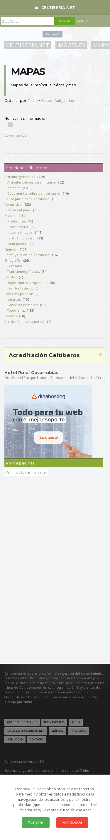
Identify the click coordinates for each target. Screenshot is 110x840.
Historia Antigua (20, 232)
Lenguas (13, 299)
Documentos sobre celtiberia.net (33, 193)
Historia (10, 215)
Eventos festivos (19, 288)
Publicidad (15, 739)
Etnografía (12, 260)
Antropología (17, 188)
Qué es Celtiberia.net (22, 722)
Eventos (10, 277)
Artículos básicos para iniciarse (31, 182)
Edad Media (16, 243)
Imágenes (71, 45)
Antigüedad (65, 100)
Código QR (52, 34)
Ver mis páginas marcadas (26, 472)
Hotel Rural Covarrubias (31, 372)
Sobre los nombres (22, 305)
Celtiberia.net (55, 7)
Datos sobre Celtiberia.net (25, 731)
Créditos (57, 731)
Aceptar (36, 822)
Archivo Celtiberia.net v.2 (24, 321)
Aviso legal (78, 731)
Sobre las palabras (18, 294)
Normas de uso (54, 722)
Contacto (36, 739)
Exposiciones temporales (27, 282)
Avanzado (85, 21)
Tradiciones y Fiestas (23, 271)
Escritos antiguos (17, 210)
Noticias (10, 316)
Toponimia (15, 310)
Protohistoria (17, 226)
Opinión (10, 249)
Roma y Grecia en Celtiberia (26, 255)
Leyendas (14, 266)
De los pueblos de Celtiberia (27, 199)
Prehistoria (16, 221)
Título (33, 100)
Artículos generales (19, 176)
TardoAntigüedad (21, 238)
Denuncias (12, 204)
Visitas (46, 100)
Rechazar (72, 822)
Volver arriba (15, 135)
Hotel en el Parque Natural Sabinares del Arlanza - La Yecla (54, 377)
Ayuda (76, 722)
